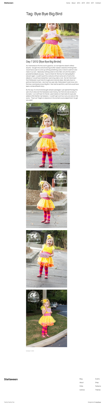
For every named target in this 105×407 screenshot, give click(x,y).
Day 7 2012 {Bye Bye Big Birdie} (43, 61)
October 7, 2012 (30, 351)
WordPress (98, 402)
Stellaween (8, 3)
